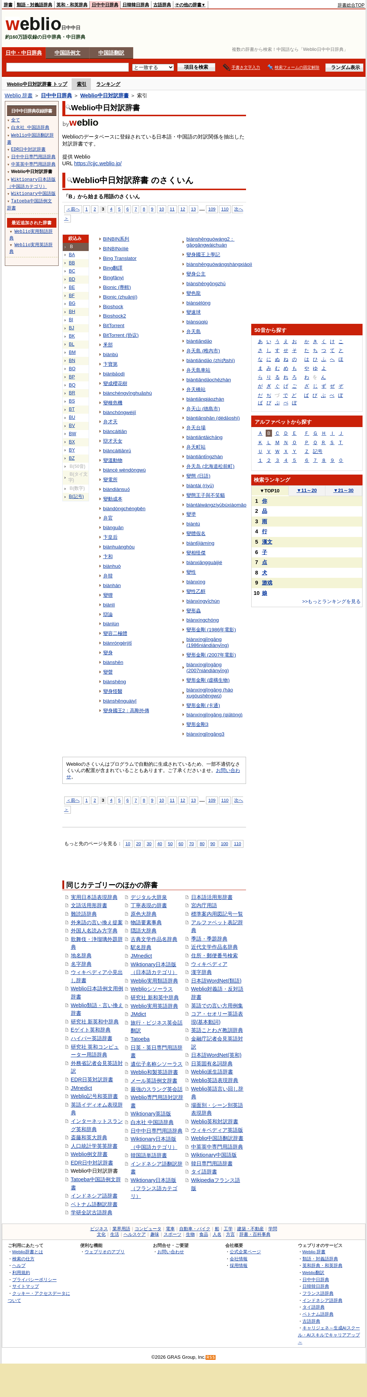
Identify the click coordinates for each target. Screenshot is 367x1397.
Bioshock (113, 306)
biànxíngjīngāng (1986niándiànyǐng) (207, 642)
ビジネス (99, 1229)
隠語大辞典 (144, 931)
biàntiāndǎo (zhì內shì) (210, 360)
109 (211, 208)
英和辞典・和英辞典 (322, 1265)
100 (224, 843)
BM (72, 352)
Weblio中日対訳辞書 (104, 95)
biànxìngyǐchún (203, 601)
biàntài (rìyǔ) (200, 485)
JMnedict (81, 1088)
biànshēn (113, 662)
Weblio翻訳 (313, 1272)
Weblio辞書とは (27, 1251)
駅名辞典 (141, 947)
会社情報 (239, 1258)
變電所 (110, 479)
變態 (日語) (198, 476)
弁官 (108, 518)
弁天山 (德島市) (203, 408)
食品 (203, 1234)
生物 (190, 1234)
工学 (228, 1229)
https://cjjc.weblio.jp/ (98, 163)
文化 (101, 1234)
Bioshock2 (114, 316)
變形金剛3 (197, 724)
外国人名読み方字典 (94, 931)
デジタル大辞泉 (149, 897)
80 (202, 843)
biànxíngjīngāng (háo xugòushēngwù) (209, 692)
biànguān (113, 527)
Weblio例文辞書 (89, 1154)
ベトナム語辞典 (318, 1314)
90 (212, 843)
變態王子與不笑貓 (205, 495)
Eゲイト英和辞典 (91, 1030)
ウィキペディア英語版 (217, 1130)
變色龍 (193, 293)
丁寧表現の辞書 (149, 905)
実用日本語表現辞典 (94, 897)
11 (172, 208)
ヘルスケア (135, 1234)
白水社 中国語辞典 (152, 1122)
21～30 (343, 490)
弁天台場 (196, 427)
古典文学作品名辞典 (154, 939)
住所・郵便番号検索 (214, 955)
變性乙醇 (196, 591)
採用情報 (239, 1265)
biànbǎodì (114, 374)
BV (72, 425)
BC (72, 271)
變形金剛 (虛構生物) (208, 680)
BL (72, 344)
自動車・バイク (194, 1229)
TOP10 (270, 491)
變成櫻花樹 (115, 383)
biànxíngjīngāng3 (205, 734)
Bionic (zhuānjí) (120, 297)
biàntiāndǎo (199, 341)
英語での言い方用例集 (217, 1006)
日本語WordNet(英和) (216, 1055)
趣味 (154, 1234)
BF (72, 295)
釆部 (108, 345)
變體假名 (196, 533)
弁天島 (193, 331)
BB (72, 263)
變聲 (108, 672)
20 (138, 843)
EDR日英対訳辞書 (92, 1079)
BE (72, 287)
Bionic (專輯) (117, 287)
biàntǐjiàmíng (200, 543)
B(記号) (76, 496)
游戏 (267, 583)
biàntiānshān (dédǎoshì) (213, 418)
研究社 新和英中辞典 (155, 997)
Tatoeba (140, 1039)
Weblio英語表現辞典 (215, 1080)
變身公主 (196, 274)
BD (72, 279)
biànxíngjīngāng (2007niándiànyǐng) (207, 667)
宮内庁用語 (204, 905)
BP (72, 377)
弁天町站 (196, 447)
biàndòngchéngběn (124, 508)
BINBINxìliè (116, 248)
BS (72, 401)
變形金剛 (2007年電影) (211, 655)
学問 (272, 1229)
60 (180, 843)
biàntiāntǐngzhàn (204, 456)
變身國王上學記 (203, 254)
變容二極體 (115, 633)
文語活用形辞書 (89, 905)
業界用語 (121, 1229)
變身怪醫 (112, 691)
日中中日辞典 (105, 5)
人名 (217, 1234)
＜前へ (73, 208)
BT (72, 409)
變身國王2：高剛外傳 (126, 710)
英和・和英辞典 (72, 5)
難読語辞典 (84, 914)
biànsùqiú (197, 322)
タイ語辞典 (313, 1307)
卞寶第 (110, 364)
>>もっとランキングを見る (331, 601)
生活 (114, 1234)
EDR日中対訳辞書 (92, 1163)
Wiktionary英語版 (151, 1114)
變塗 (191, 514)
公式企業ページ (245, 1251)
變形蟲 (193, 610)
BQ (72, 385)
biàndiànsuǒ (116, 489)
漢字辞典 (201, 972)
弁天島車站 (198, 370)
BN (72, 360)
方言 (230, 1234)
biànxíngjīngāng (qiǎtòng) (214, 714)
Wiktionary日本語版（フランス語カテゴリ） (154, 1188)
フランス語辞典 (318, 1293)
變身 (108, 652)
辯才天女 (112, 441)
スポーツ (172, 1234)
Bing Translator (120, 258)
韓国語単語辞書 (149, 1155)
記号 (317, 451)
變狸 (108, 595)
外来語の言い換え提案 (97, 922)
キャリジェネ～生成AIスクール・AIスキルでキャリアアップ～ (329, 1334)
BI (71, 319)
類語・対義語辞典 (34, 5)
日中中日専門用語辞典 (157, 1131)
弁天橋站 (196, 389)
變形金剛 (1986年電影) (211, 629)
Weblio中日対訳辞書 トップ (37, 84)
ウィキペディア (209, 964)
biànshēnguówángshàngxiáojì (219, 264)
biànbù (110, 354)
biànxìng (195, 581)
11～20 (306, 490)
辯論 (108, 614)
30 (149, 843)
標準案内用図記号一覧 (217, 914)
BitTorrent (114, 325)
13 (193, 208)
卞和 (108, 556)
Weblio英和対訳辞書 (215, 1121)
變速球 (193, 312)
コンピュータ (148, 1229)
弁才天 (110, 421)
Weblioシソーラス (152, 989)
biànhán (112, 585)
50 (170, 843)
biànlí (109, 605)
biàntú (193, 524)
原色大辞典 (144, 914)
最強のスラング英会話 (157, 1089)
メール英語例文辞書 (154, 1081)
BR (72, 392)
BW (72, 433)
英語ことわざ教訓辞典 (217, 1030)
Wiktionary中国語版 (214, 1155)
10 (161, 208)
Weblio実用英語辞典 (154, 1006)
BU (72, 417)
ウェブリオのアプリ (105, 1251)
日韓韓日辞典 (135, 5)
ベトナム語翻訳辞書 (94, 1204)
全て (15, 120)
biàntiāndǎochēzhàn (208, 379)
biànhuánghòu (119, 547)
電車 (170, 1229)
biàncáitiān (115, 431)
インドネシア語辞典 (322, 1300)
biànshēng (114, 681)
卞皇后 (110, 537)
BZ (72, 458)
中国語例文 (68, 53)
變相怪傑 (196, 553)
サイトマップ (25, 1286)
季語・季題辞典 (209, 939)
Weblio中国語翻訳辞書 (217, 1138)
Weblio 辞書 (19, 95)
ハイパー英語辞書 (91, 1038)
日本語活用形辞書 (212, 897)
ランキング (108, 84)
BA (72, 254)
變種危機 (112, 403)
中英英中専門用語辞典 (217, 1147)
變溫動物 (112, 460)
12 (182, 208)
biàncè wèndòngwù (124, 470)
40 (159, 843)
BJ (71, 327)
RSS (210, 1357)
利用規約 (21, 1272)
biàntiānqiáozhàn (205, 399)
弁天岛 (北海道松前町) (210, 466)
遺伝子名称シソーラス (157, 1064)
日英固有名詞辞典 (212, 1064)
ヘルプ (19, 1265)
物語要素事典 (146, 922)
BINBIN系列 (116, 239)
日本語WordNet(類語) (216, 981)
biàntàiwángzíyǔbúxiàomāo (216, 505)
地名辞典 (81, 955)
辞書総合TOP (351, 5)
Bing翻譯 (113, 268)
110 (224, 208)
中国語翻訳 (111, 53)
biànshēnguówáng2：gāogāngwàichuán (210, 242)
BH (72, 311)
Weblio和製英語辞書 (154, 1072)
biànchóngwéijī (119, 412)
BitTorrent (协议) (121, 335)
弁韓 (108, 576)
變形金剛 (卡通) (203, 705)
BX (72, 441)
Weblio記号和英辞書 (94, 1096)
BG (72, 303)
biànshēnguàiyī (120, 701)
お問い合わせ (170, 1251)
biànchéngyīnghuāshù (127, 393)
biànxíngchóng (202, 620)
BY (72, 450)
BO (72, 368)
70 (191, 843)
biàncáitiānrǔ (117, 450)
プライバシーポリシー (34, 1279)
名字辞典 (81, 964)
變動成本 (112, 499)
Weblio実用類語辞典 (154, 981)
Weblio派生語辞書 (212, 1072)
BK (72, 336)
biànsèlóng (198, 303)
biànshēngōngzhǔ (206, 283)
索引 (81, 84)
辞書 (8, 5)
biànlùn (111, 623)
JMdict (138, 1014)
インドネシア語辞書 (94, 1196)
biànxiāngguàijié (204, 562)
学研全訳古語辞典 (91, 1212)
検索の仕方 (23, 1258)
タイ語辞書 (204, 1172)
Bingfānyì (113, 277)
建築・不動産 (250, 1229)
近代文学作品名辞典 (214, 947)
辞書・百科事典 (255, 1234)
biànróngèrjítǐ (117, 643)
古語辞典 (162, 5)
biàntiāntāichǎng (204, 437)
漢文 (267, 542)
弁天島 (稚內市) (203, 351)
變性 (191, 572)
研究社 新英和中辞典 (95, 1022)
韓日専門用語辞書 (212, 1163)
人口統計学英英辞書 (94, 1146)
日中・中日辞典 (24, 53)
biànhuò (112, 566)
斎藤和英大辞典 (89, 1137)
